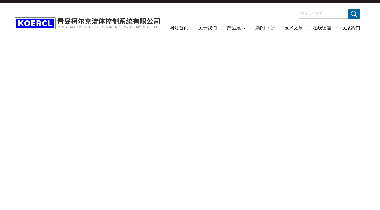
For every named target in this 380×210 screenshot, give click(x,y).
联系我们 (350, 27)
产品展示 (236, 27)
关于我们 (207, 27)
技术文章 (293, 27)
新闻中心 (264, 27)
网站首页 (179, 27)
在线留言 (322, 27)
